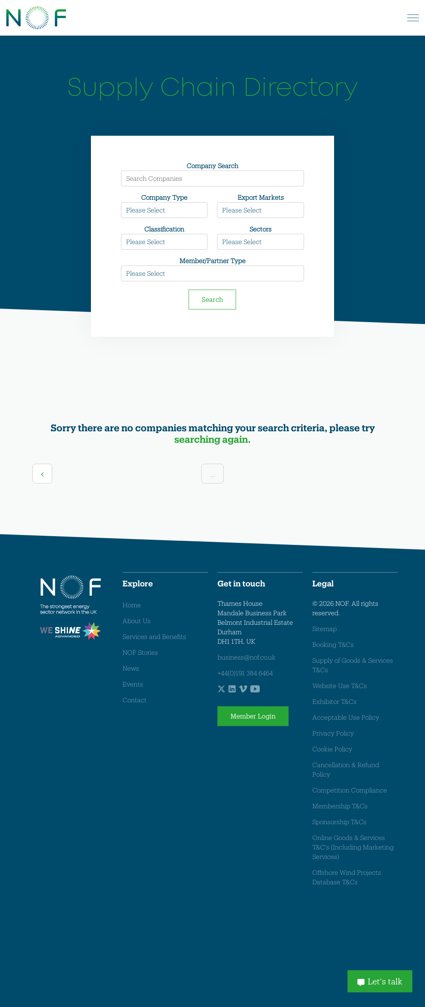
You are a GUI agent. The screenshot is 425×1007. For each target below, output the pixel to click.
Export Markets (260, 197)
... (212, 474)
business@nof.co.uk (246, 657)
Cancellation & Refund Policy (345, 769)
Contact (135, 700)
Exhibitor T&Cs (334, 701)
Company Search (212, 165)
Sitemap (324, 628)
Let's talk (379, 981)
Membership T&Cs (340, 806)
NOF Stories (140, 652)
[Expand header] (413, 18)
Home (132, 605)
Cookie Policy (332, 749)
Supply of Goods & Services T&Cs (352, 664)
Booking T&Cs (333, 644)
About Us (137, 620)
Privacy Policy (333, 733)
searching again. (212, 439)
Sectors (260, 229)
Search (212, 299)
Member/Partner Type (212, 260)
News (131, 668)
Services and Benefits (154, 636)
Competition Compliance (349, 790)
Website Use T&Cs (339, 685)
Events (133, 684)
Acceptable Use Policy (345, 717)
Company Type (164, 197)
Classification (164, 229)
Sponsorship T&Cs (339, 821)
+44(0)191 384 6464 (245, 673)
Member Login (253, 716)
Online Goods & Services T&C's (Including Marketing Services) (353, 847)
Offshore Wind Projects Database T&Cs (346, 877)
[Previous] (42, 474)
